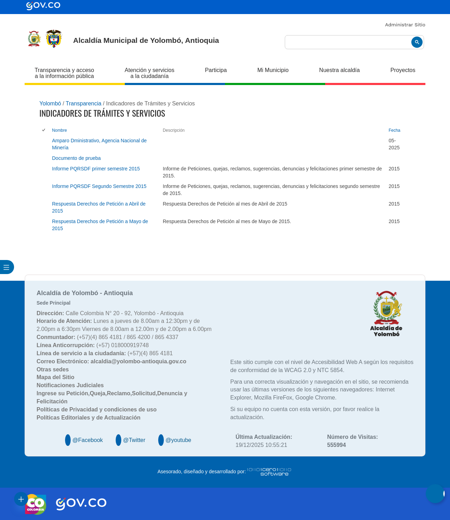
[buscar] (354, 42)
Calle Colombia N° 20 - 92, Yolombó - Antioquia (110, 313)
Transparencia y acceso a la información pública (64, 73)
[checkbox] (44, 130)
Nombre (59, 130)
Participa (216, 70)
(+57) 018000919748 (93, 345)
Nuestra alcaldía (339, 70)
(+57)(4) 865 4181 (105, 353)
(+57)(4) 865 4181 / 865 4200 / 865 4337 (107, 337)
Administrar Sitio (405, 24)
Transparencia (84, 103)
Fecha (394, 130)
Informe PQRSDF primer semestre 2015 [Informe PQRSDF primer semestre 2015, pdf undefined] (96, 168)
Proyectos (402, 70)
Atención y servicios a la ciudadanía (149, 73)
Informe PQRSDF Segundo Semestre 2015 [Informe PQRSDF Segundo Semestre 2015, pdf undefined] (99, 186)
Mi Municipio (273, 70)
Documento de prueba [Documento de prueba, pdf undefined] (76, 158)
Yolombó (50, 103)
